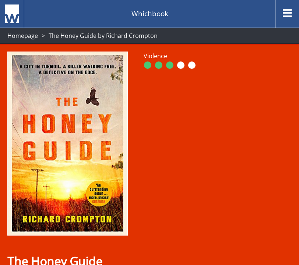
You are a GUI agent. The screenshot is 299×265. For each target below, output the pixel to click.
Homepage (22, 36)
